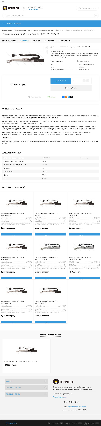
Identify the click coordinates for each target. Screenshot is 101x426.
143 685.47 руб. (10, 365)
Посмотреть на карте (59, 397)
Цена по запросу (16, 229)
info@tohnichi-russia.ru (77, 407)
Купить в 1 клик (71, 88)
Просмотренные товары (50, 334)
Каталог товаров (11, 24)
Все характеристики (83, 61)
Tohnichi (81, 67)
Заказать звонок (33, 9)
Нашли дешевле (34, 97)
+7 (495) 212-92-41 (35, 7)
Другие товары (84, 158)
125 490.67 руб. (84, 273)
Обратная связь (9, 423)
